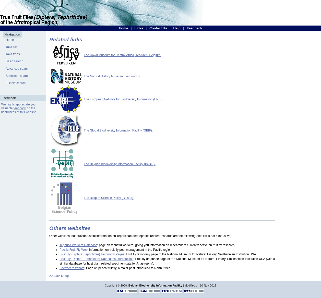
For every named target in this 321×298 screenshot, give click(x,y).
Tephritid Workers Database (78, 245)
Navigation (12, 34)
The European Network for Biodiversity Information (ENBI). (123, 99)
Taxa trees (13, 54)
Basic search (14, 61)
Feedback (194, 28)
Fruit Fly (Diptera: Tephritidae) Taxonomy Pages (92, 254)
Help (176, 28)
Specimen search (17, 76)
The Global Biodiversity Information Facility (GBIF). (118, 130)
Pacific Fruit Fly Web (74, 250)
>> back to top (59, 276)
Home (123, 28)
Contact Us (158, 28)
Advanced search (17, 68)
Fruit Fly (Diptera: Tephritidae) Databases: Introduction (97, 259)
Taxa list (11, 47)
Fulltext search (16, 83)
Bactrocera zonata (72, 268)
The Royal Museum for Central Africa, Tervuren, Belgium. (122, 55)
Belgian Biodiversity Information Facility (155, 285)
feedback (20, 108)
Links (138, 28)
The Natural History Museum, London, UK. (112, 76)
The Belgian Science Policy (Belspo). (109, 198)
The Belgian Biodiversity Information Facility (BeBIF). (120, 164)
